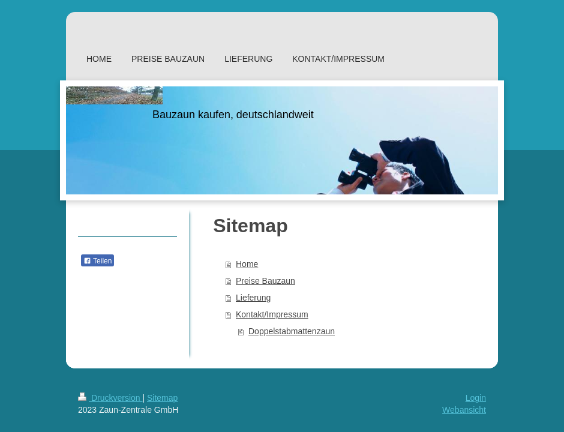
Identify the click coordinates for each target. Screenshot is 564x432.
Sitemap (162, 398)
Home (247, 264)
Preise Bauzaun (265, 281)
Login (476, 398)
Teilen (97, 261)
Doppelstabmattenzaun (291, 331)
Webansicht (464, 410)
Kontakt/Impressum (272, 314)
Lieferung (253, 297)
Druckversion (110, 398)
